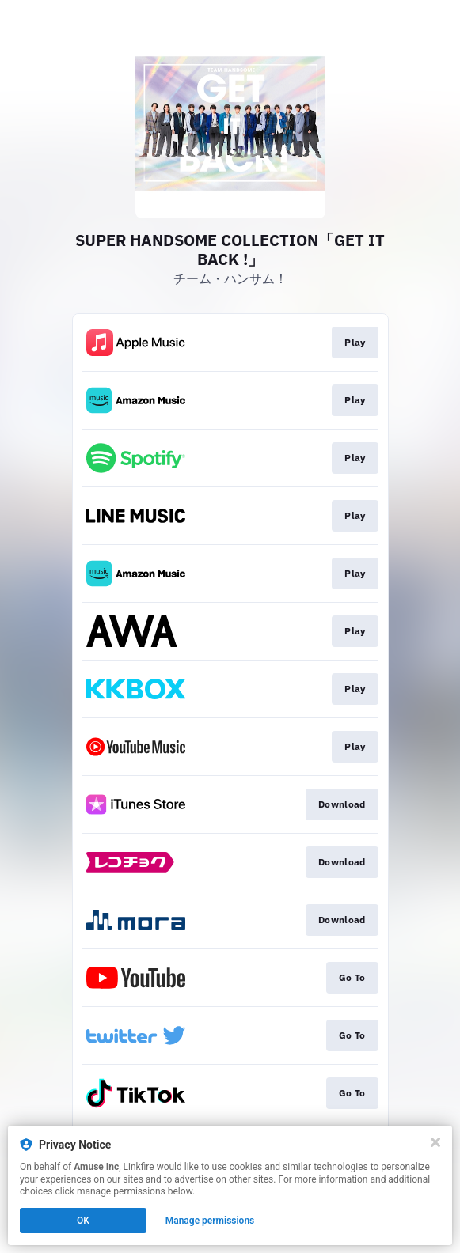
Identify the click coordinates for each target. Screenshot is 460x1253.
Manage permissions (210, 1220)
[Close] (435, 1142)
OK (83, 1220)
